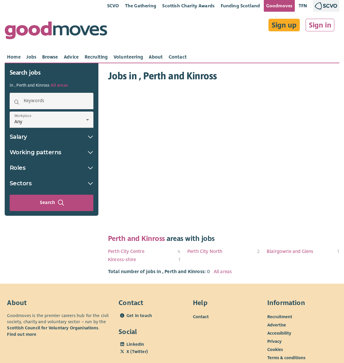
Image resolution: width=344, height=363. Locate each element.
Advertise (276, 325)
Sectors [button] (51, 183)
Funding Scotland (240, 5)
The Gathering (140, 5)
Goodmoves (279, 5)
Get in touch (139, 315)
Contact (201, 316)
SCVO (113, 5)
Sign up (284, 25)
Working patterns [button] (51, 152)
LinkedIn (135, 344)
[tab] (14, 57)
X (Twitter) (137, 351)
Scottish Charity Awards (188, 5)
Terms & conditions (286, 357)
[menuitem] (144, 251)
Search (52, 202)
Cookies (275, 349)
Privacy (274, 341)
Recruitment (279, 316)
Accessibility (279, 333)
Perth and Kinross (136, 238)
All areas (59, 85)
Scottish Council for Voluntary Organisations (52, 328)
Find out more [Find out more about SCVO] (21, 334)
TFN (303, 5)
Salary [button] (51, 137)
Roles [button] (51, 168)
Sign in (320, 25)
